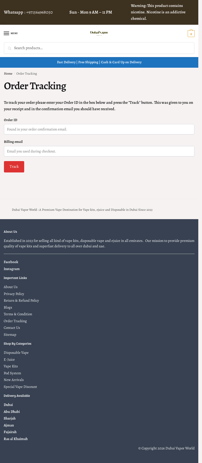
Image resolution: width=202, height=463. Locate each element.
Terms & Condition (18, 314)
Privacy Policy (14, 293)
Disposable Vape (16, 352)
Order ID (10, 120)
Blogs (8, 307)
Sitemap (10, 334)
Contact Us (12, 327)
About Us (11, 286)
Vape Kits (11, 366)
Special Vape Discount (20, 386)
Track (14, 166)
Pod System (12, 373)
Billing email (13, 141)
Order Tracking (15, 320)
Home (8, 73)
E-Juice (9, 359)
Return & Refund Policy (21, 300)
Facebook (11, 261)
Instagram (12, 268)
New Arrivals (14, 379)
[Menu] (11, 33)
